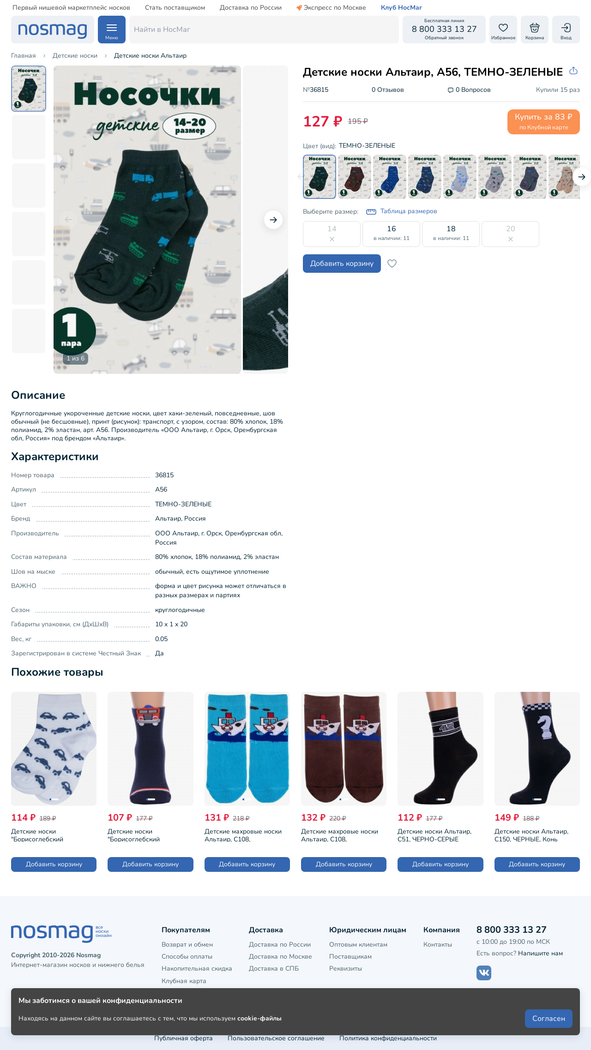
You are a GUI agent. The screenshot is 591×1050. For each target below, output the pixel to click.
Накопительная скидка (197, 968)
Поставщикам (350, 956)
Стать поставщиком (175, 8)
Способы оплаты (187, 956)
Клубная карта (184, 981)
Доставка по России (251, 8)
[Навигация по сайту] (112, 29)
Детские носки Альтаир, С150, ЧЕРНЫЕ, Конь (531, 834)
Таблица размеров (401, 211)
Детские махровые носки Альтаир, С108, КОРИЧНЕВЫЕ (339, 834)
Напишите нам (540, 953)
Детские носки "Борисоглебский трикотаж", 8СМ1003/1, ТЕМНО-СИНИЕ (142, 834)
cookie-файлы (259, 1018)
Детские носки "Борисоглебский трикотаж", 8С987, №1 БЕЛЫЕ (44, 834)
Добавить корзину (342, 263)
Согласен (548, 1019)
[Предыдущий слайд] (68, 219)
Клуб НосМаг (401, 8)
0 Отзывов (388, 90)
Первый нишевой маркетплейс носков (71, 8)
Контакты (437, 944)
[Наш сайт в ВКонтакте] (483, 973)
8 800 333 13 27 (511, 930)
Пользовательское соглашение (276, 1038)
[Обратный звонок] (444, 29)
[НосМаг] (52, 29)
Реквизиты (345, 968)
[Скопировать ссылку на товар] (574, 71)
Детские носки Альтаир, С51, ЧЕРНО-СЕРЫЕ (434, 834)
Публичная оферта (183, 1038)
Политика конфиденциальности (388, 1038)
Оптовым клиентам (358, 944)
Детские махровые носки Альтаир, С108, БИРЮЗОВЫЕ (243, 834)
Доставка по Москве (280, 956)
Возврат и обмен (187, 944)
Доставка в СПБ (274, 968)
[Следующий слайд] (273, 219)
